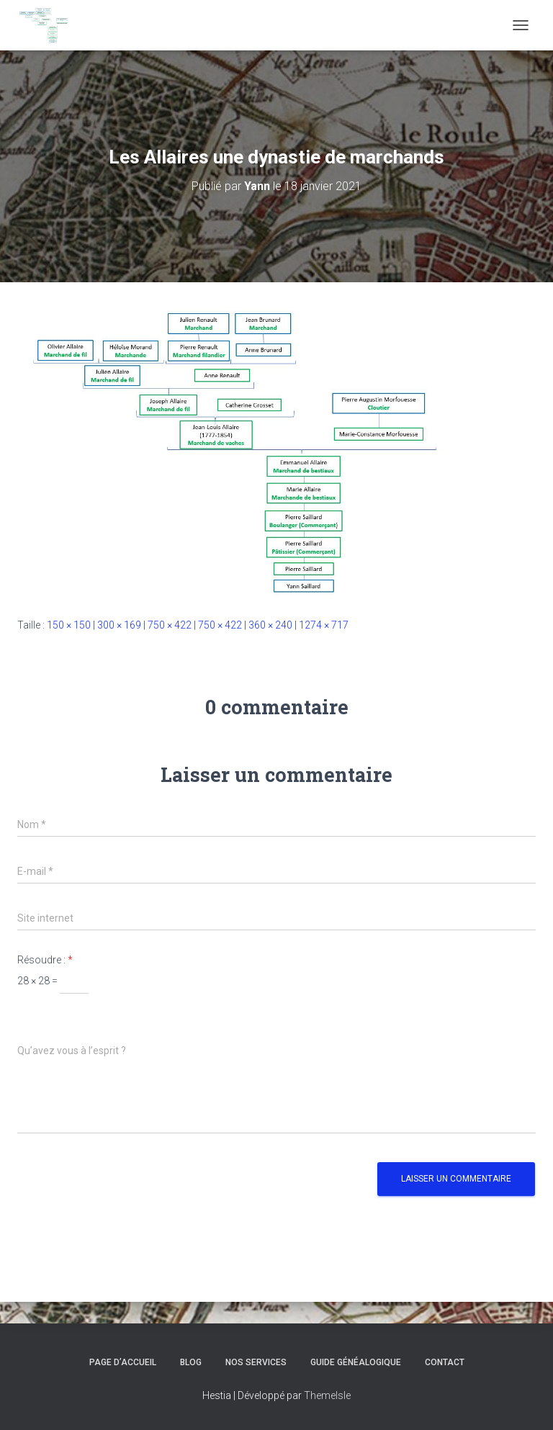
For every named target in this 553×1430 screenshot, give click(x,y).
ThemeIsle (327, 1395)
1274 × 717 (324, 625)
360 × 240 (270, 625)
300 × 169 (119, 625)
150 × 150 (69, 625)
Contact (444, 1362)
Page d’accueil (122, 1362)
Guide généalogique (355, 1362)
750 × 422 (170, 625)
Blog (191, 1362)
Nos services (256, 1362)
